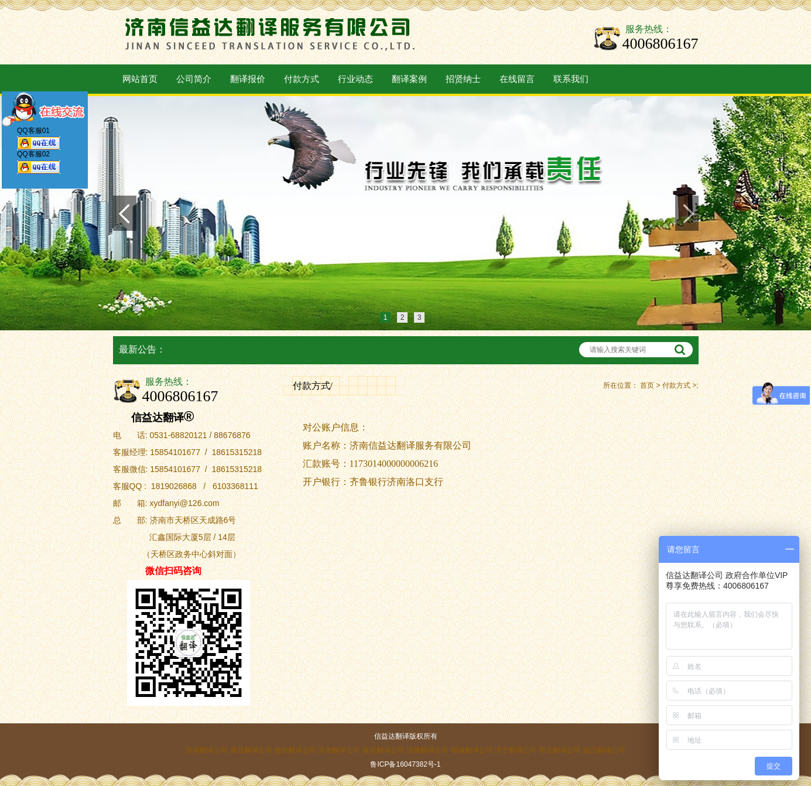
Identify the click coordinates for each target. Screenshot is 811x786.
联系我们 (570, 79)
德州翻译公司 (295, 750)
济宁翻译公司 (516, 750)
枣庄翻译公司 (560, 750)
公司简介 (193, 79)
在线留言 (517, 79)
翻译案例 (409, 79)
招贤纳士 (463, 79)
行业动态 (355, 79)
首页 (647, 385)
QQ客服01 (38, 140)
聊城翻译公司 (472, 750)
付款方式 (301, 79)
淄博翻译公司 (427, 750)
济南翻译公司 (207, 750)
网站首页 (140, 79)
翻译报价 (247, 79)
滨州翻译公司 (339, 750)
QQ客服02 (38, 164)
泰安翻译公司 (383, 750)
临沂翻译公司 (604, 750)
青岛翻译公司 (251, 750)
